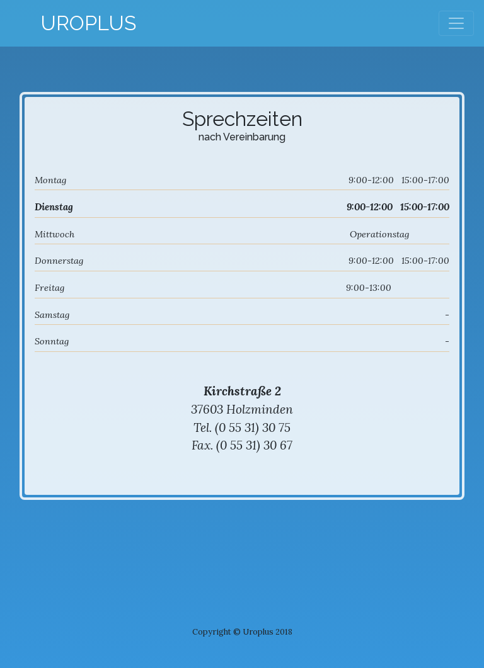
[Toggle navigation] (456, 23)
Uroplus (88, 23)
